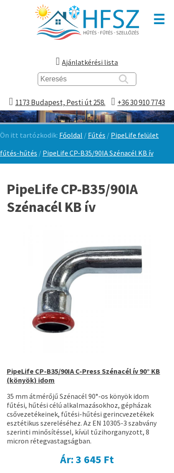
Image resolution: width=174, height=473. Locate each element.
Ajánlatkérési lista (90, 62)
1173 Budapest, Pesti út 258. (60, 102)
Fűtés (96, 135)
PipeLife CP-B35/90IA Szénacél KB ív (98, 152)
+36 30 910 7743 (141, 102)
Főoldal (71, 135)
